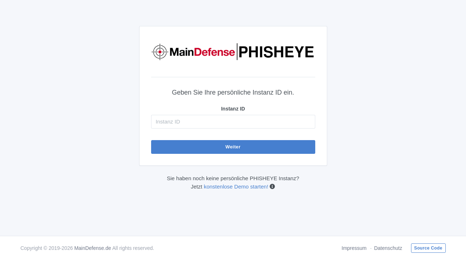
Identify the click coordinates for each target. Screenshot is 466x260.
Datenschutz (388, 248)
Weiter (233, 147)
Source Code (428, 248)
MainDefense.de (92, 248)
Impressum (354, 248)
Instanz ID (233, 109)
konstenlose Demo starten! (236, 186)
